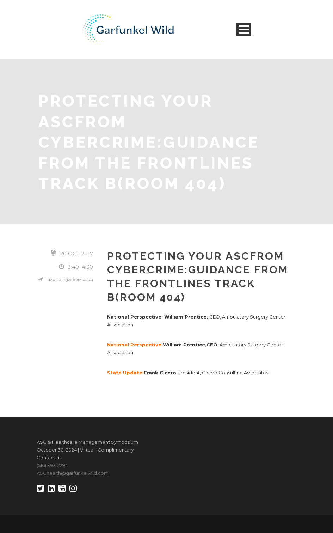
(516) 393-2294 (52, 465)
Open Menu (243, 29)
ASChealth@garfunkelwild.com (73, 473)
